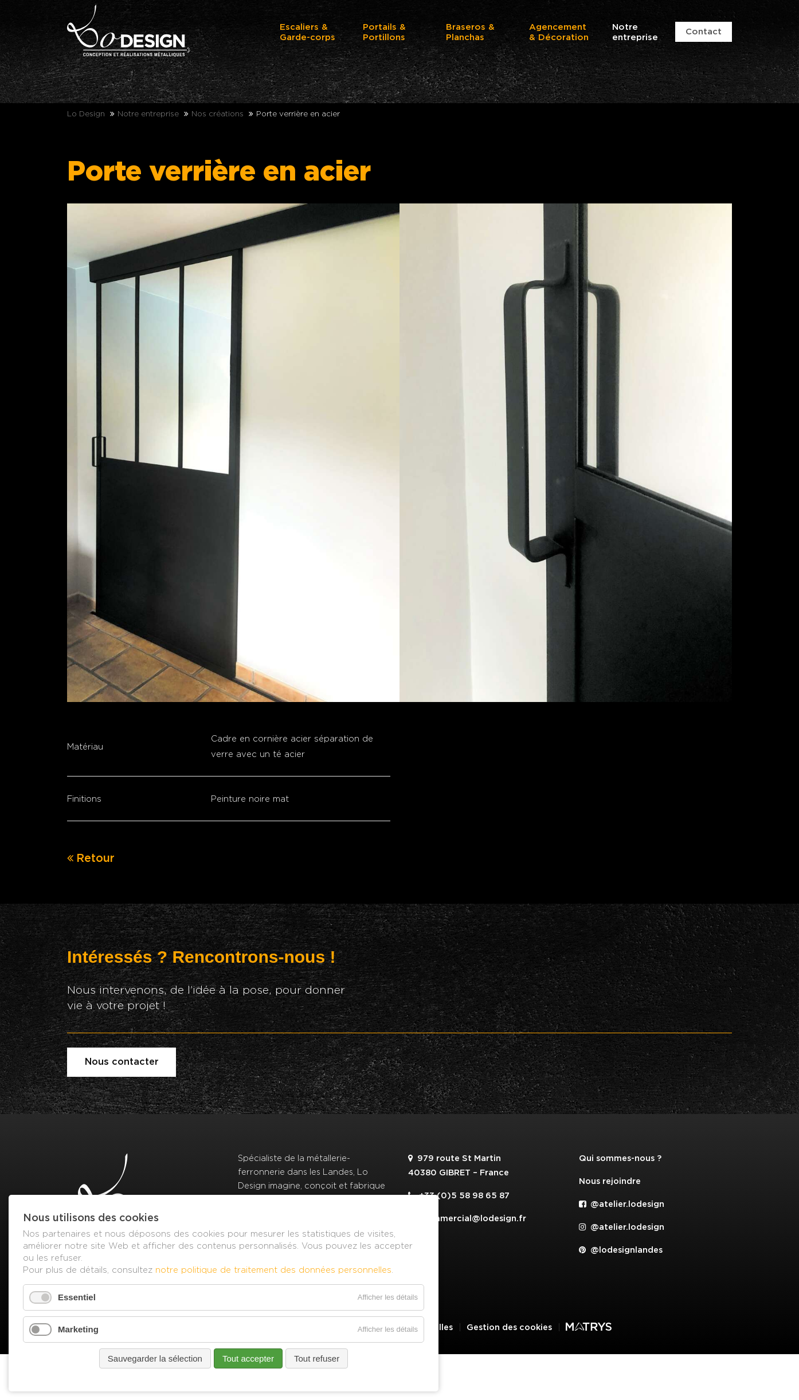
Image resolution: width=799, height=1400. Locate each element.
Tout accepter (248, 1358)
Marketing (78, 1329)
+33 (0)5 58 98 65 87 (459, 1195)
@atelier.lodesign (621, 1204)
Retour (95, 858)
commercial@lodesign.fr (467, 1218)
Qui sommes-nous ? (620, 1158)
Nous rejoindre (610, 1181)
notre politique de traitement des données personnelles (273, 1269)
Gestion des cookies (509, 1327)
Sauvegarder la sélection (155, 1358)
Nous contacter (122, 1061)
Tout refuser (316, 1358)
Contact (704, 32)
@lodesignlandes (621, 1250)
